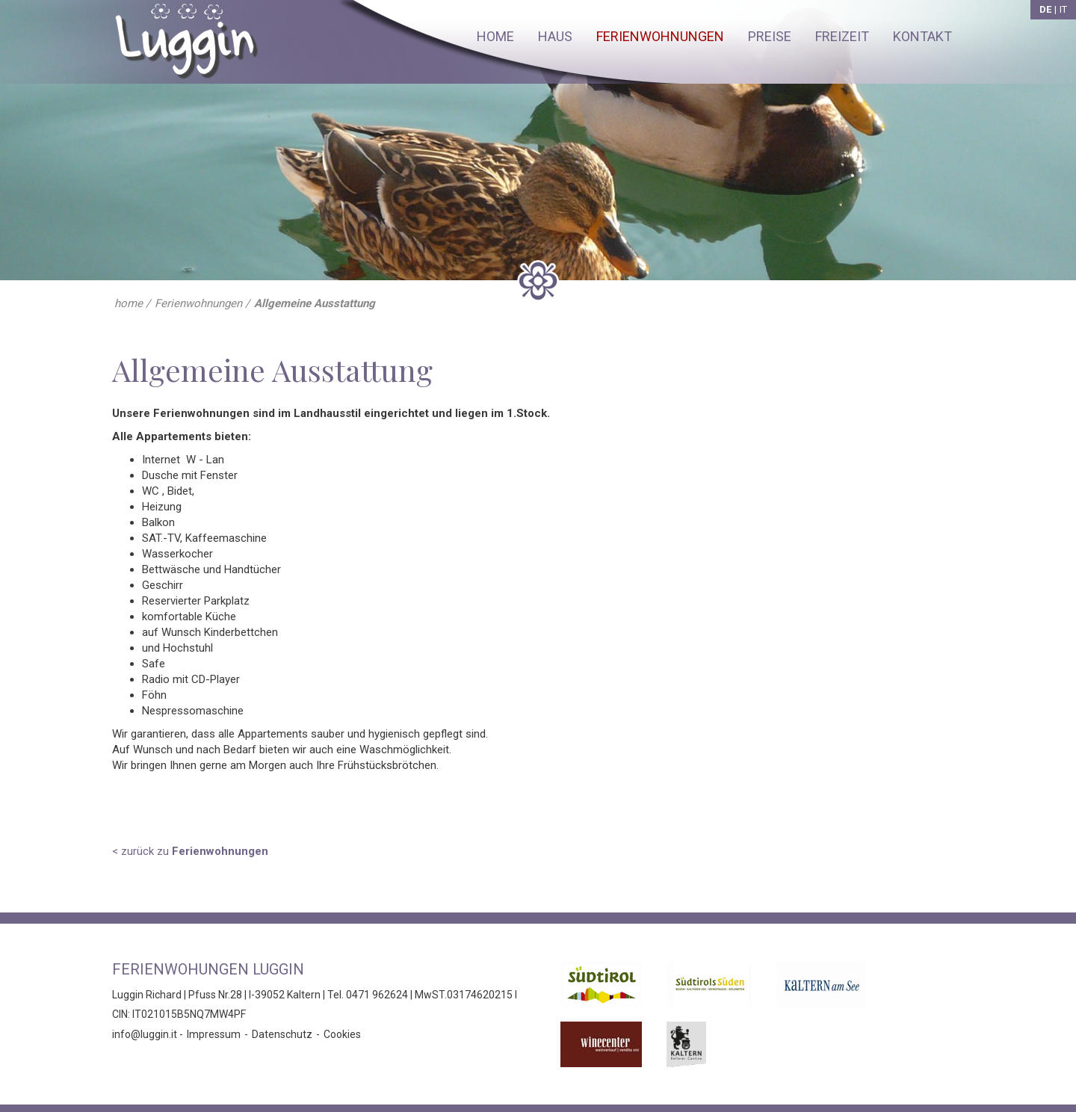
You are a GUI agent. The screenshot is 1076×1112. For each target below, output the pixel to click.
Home (495, 36)
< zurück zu (190, 851)
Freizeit (842, 36)
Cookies (342, 1034)
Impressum (214, 1034)
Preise (769, 36)
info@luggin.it (144, 1034)
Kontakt (922, 36)
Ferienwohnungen (660, 36)
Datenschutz (282, 1034)
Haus (555, 36)
